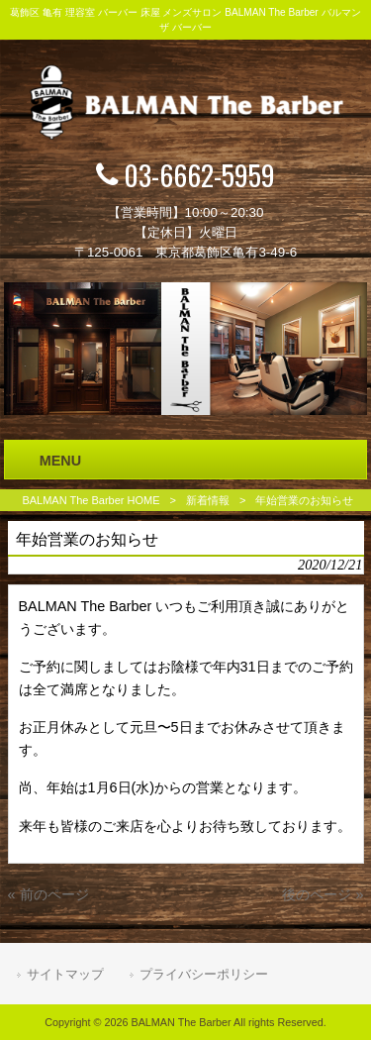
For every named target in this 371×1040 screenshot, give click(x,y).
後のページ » (322, 894)
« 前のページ (48, 894)
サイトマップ (65, 974)
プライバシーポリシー (203, 974)
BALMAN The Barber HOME (90, 500)
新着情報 (208, 500)
